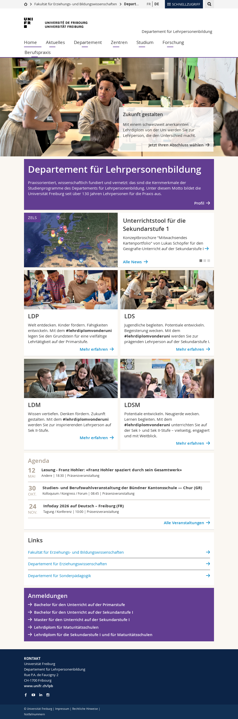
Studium (145, 42)
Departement (88, 42)
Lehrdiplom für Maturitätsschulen (66, 627)
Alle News (132, 262)
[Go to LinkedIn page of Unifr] (40, 695)
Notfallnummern (34, 714)
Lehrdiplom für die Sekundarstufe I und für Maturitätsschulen (93, 634)
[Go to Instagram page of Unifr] (47, 695)
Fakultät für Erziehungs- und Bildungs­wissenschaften (76, 552)
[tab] (119, 149)
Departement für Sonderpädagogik (59, 575)
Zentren (119, 42)
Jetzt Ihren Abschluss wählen (176, 145)
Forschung (173, 42)
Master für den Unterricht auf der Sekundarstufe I (82, 619)
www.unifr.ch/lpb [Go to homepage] (38, 685)
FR (149, 4)
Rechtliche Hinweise (85, 709)
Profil (199, 203)
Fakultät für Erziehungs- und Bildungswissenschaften (75, 4)
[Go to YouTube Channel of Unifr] (33, 695)
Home (30, 42)
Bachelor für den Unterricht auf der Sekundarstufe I (84, 612)
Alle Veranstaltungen (184, 522)
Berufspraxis (38, 52)
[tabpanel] (119, 107)
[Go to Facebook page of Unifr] (25, 694)
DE (156, 4)
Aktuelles (55, 42)
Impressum (62, 709)
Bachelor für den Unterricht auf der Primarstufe (79, 604)
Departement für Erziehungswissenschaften (67, 563)
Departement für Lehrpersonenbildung (177, 31)
